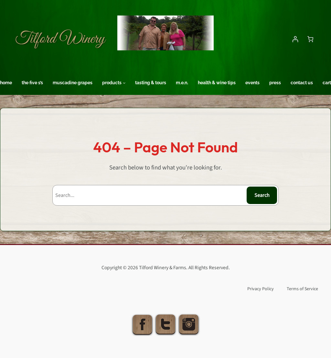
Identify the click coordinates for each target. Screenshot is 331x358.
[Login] (295, 38)
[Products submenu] (124, 82)
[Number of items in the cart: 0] (310, 38)
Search (262, 195)
